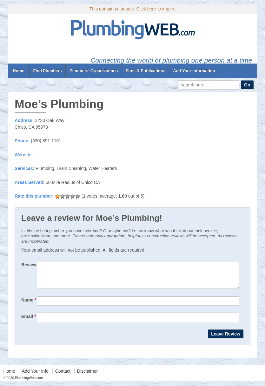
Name (28, 304)
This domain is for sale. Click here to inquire (132, 8)
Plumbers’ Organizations (94, 70)
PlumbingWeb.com (28, 382)
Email (28, 321)
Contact (62, 375)
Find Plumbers (47, 70)
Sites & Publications (145, 70)
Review (28, 264)
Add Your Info (35, 375)
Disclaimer (87, 375)
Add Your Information (194, 70)
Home (18, 70)
